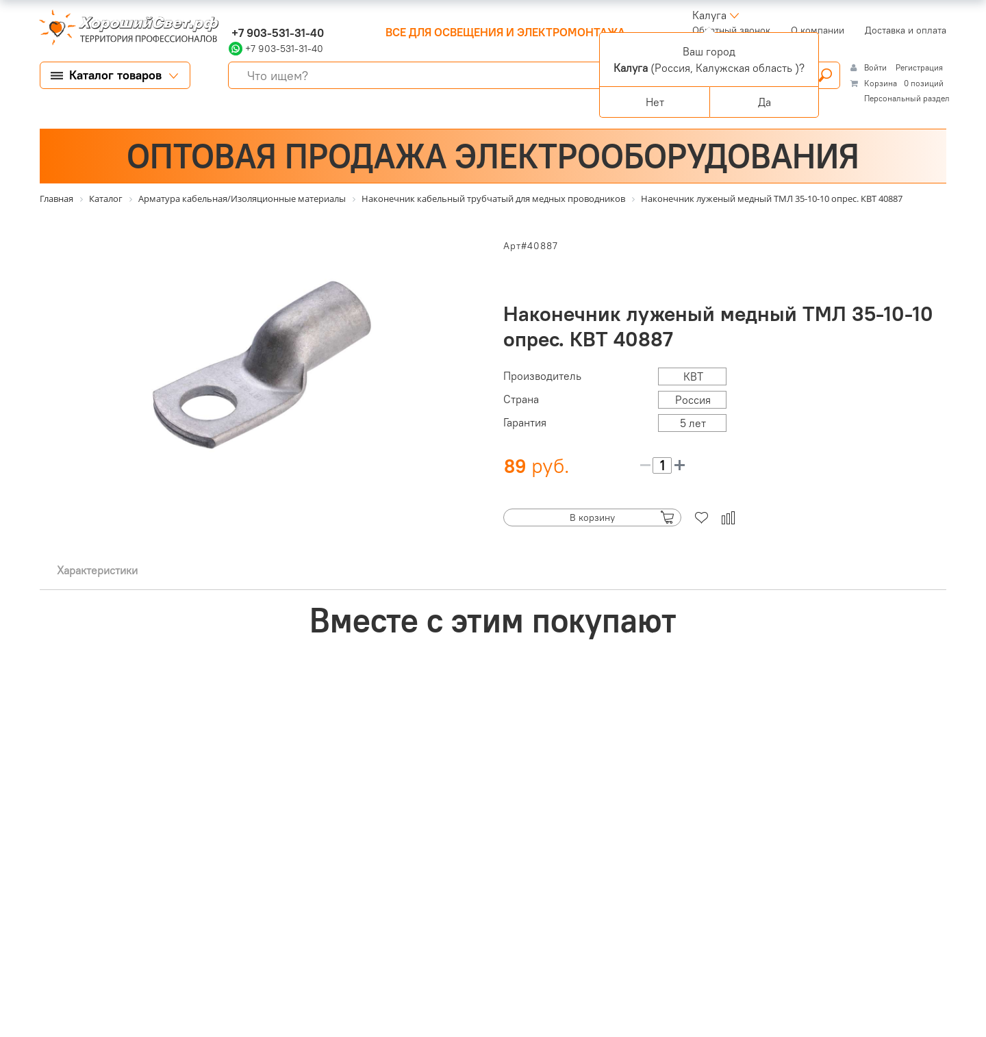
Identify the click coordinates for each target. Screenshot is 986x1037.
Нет (655, 102)
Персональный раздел (907, 98)
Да (764, 102)
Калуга (709, 15)
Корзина (880, 83)
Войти (876, 67)
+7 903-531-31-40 (276, 32)
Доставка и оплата (905, 30)
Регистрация (919, 67)
